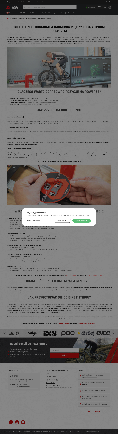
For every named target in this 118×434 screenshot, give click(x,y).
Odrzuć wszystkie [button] (60, 220)
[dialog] (59, 217)
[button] (33, 221)
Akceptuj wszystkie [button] (81, 220)
